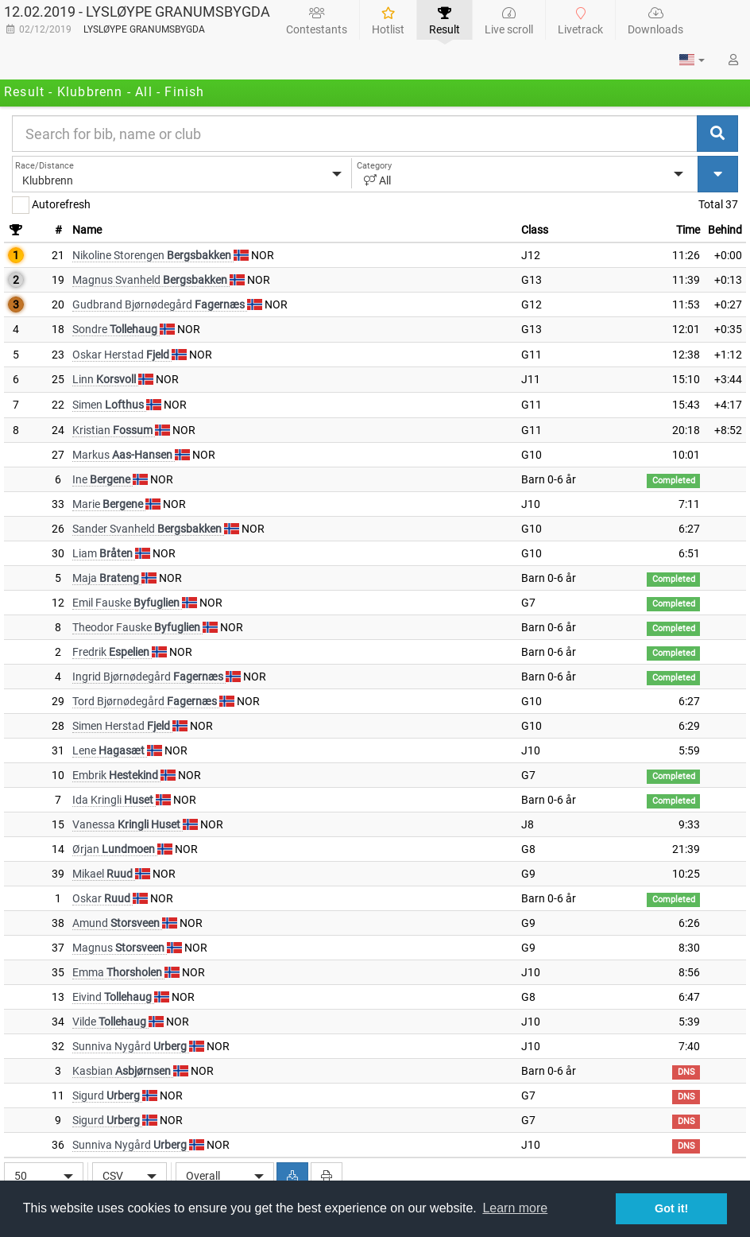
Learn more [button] (514, 1208)
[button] (692, 59)
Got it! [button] (671, 1208)
